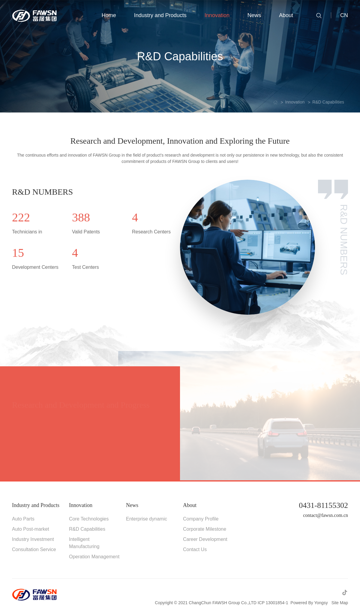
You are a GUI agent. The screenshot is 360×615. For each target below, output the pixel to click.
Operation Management (94, 556)
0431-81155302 (323, 505)
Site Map (340, 602)
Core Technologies (89, 518)
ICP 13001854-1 (273, 602)
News (132, 505)
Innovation (80, 505)
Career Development (205, 539)
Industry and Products (35, 505)
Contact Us (195, 549)
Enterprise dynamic (146, 518)
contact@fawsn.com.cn (325, 515)
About (189, 505)
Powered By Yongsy (309, 602)
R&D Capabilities (87, 529)
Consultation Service (34, 549)
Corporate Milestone (204, 529)
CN (344, 15)
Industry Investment (33, 539)
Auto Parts (23, 518)
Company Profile (200, 518)
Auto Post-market (30, 529)
